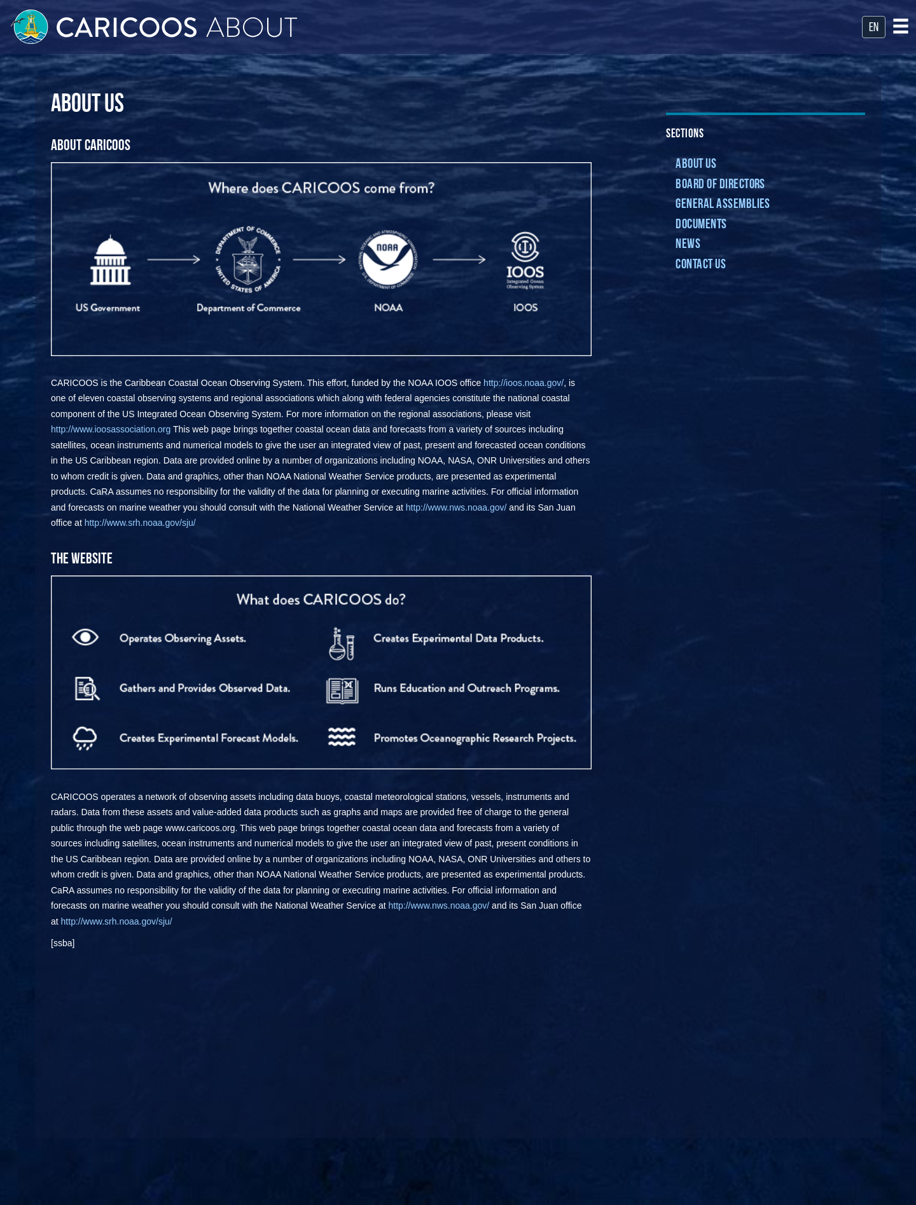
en (873, 28)
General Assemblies (723, 204)
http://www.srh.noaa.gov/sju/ (140, 523)
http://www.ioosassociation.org (110, 429)
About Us (696, 164)
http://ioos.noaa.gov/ (523, 383)
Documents (701, 224)
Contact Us (701, 265)
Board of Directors (720, 184)
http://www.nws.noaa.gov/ (456, 507)
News (688, 244)
